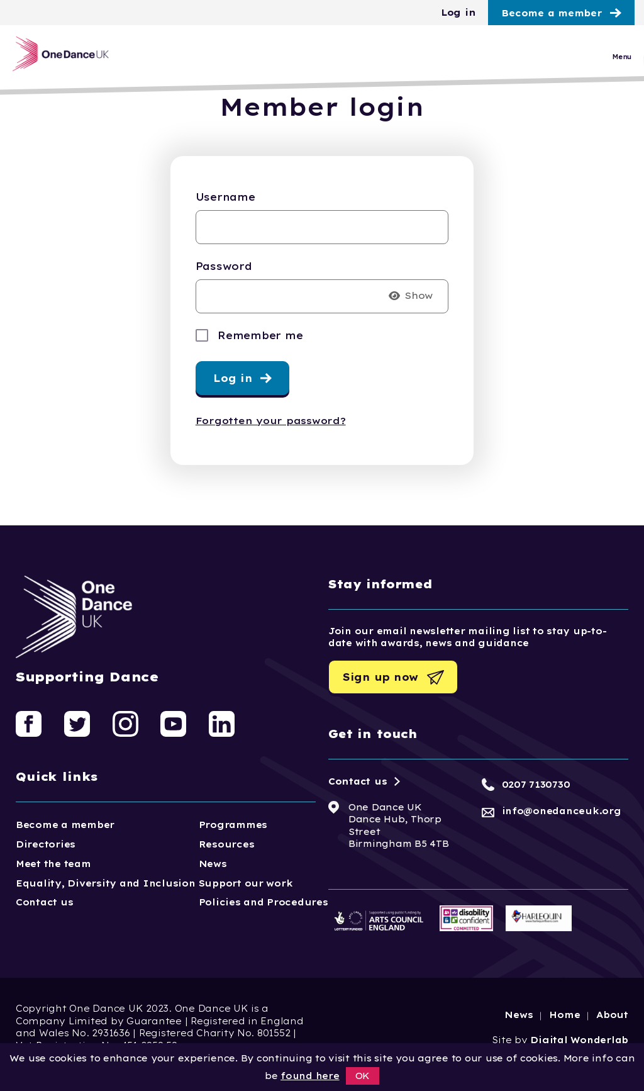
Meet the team (53, 864)
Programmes (233, 825)
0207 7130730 (536, 784)
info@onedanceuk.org (561, 811)
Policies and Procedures (263, 902)
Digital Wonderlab (579, 1040)
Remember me (260, 335)
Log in (458, 12)
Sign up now (380, 677)
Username (225, 197)
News (213, 864)
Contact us (44, 902)
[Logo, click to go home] (74, 58)
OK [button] (362, 1076)
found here (309, 1076)
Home (564, 1015)
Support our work (246, 883)
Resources (227, 844)
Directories (45, 844)
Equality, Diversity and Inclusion (106, 883)
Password (224, 266)
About (612, 1015)
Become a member (551, 13)
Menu (621, 62)
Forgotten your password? (271, 421)
